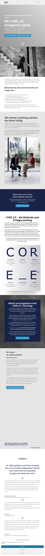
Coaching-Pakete (25, 35)
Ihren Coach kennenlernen (15, 387)
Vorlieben (22, 553)
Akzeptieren (22, 546)
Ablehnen (22, 550)
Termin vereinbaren (11, 35)
